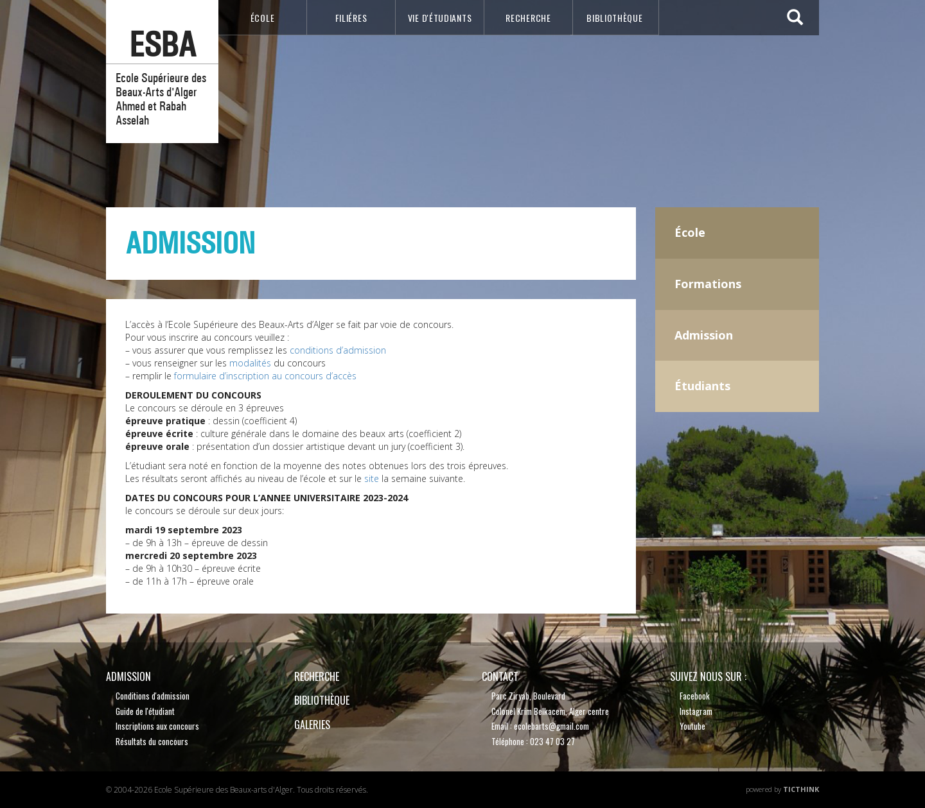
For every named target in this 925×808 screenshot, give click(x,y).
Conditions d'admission (152, 695)
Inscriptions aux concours (157, 725)
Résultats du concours (152, 741)
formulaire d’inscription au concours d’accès (265, 376)
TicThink (801, 789)
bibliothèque (614, 17)
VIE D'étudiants (440, 17)
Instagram (696, 711)
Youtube (692, 725)
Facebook (695, 695)
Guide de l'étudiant (145, 711)
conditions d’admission (338, 350)
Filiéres (351, 17)
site (371, 478)
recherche (528, 17)
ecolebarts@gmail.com (551, 725)
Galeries (312, 724)
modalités (250, 363)
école (263, 17)
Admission (128, 676)
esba (162, 44)
